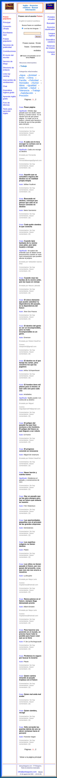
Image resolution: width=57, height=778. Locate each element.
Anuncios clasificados (50, 28)
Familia (22, 80)
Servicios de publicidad (8, 46)
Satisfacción (27, 93)
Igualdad (32, 85)
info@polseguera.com (27, 772)
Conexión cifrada (7, 27)
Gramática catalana (50, 41)
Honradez (24, 83)
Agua (22, 75)
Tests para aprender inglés (7, 111)
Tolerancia (24, 90)
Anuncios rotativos (30, 7)
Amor (21, 78)
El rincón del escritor (8, 56)
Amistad (32, 75)
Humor (35, 83)
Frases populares (7, 40)
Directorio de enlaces (8, 69)
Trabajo (23, 66)
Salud (33, 88)
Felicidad (34, 80)
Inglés (25, 5)
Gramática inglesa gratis (8, 91)
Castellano (36, 21)
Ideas (22, 85)
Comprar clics (51, 53)
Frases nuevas (28, 43)
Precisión (23, 95)
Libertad (23, 88)
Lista (6, 75)
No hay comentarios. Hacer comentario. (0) (27, 133)
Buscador (51, 23)
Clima (30, 78)
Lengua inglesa (51, 34)
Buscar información (31, 9)
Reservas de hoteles (50, 47)
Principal (6, 22)
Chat (5, 86)
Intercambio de (9, 81)
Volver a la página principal (30, 757)
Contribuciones (9, 51)
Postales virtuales (51, 18)
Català (28, 21)
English (22, 21)
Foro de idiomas (6, 104)
